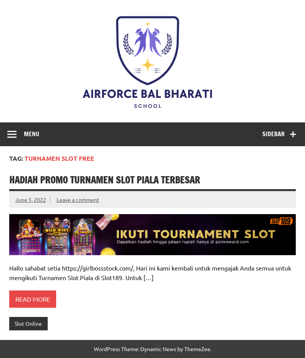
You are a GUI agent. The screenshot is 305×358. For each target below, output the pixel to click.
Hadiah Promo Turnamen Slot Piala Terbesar (104, 179)
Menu (31, 134)
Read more (32, 299)
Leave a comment (78, 199)
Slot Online (28, 323)
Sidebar (273, 134)
